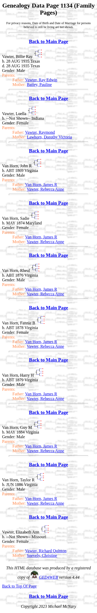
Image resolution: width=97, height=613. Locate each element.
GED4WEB (48, 577)
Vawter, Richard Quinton (45, 551)
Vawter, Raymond (40, 132)
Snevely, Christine (42, 555)
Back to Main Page (48, 41)
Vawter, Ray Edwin (41, 80)
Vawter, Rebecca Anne (45, 189)
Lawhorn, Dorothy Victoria (49, 137)
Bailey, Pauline (39, 84)
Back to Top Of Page (19, 586)
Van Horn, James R (41, 184)
